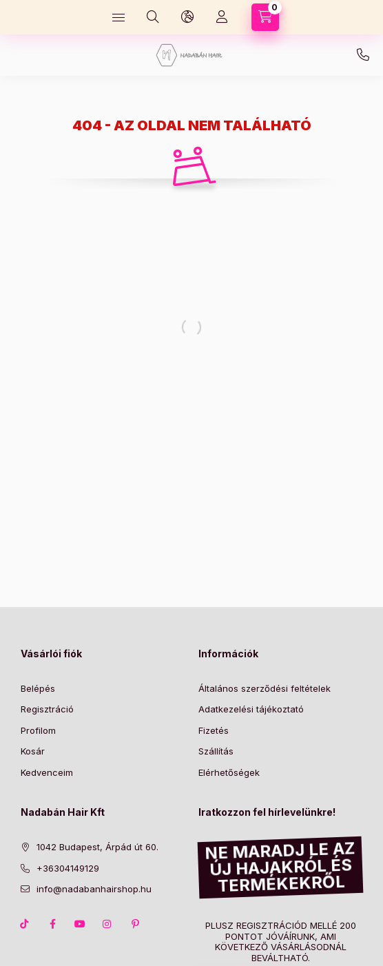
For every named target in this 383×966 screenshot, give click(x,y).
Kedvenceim (47, 772)
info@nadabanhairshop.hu (94, 888)
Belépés (38, 688)
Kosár (33, 751)
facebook (52, 924)
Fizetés (213, 730)
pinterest (135, 924)
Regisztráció (47, 709)
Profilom (38, 730)
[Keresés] (153, 17)
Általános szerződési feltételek (264, 688)
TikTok (25, 924)
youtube (80, 924)
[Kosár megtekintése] (265, 17)
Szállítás (216, 751)
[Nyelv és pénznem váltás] (187, 17)
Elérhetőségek (229, 772)
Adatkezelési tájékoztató (251, 709)
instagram (107, 924)
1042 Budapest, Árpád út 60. (97, 846)
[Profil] (222, 17)
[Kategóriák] (118, 17)
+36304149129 (363, 55)
